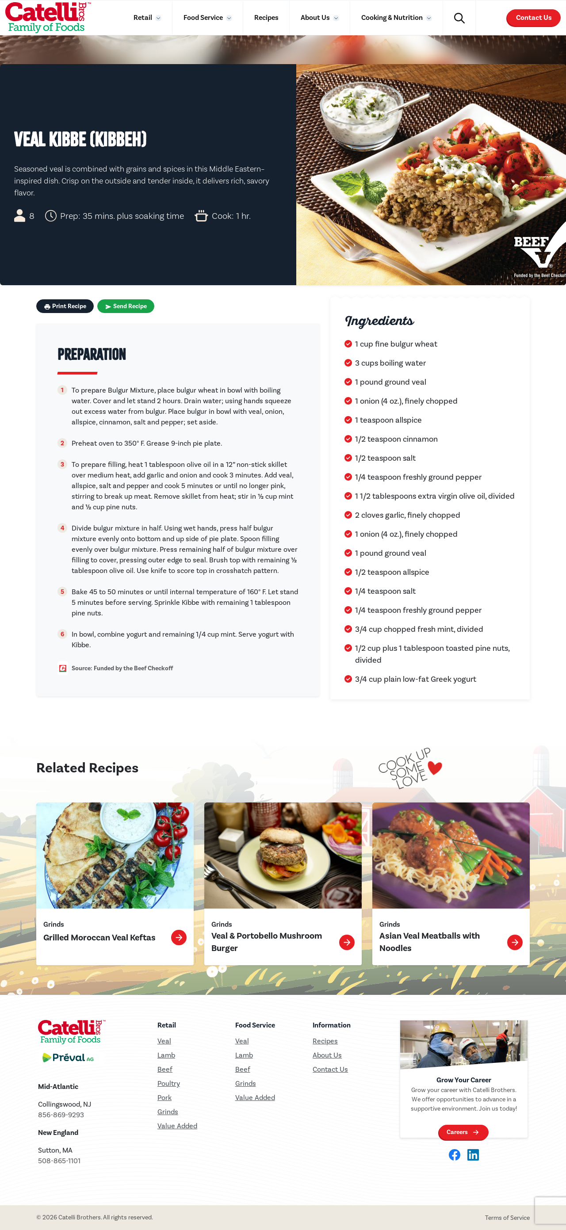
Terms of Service (507, 1218)
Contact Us (534, 17)
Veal (242, 1041)
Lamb (166, 1055)
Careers (457, 1132)
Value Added (177, 1126)
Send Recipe (126, 306)
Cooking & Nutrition (392, 17)
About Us (316, 17)
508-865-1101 (59, 1161)
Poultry (168, 1083)
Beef (164, 1069)
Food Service (204, 17)
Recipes (266, 17)
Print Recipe (65, 306)
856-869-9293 (61, 1115)
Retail (143, 17)
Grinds (167, 1112)
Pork (164, 1097)
